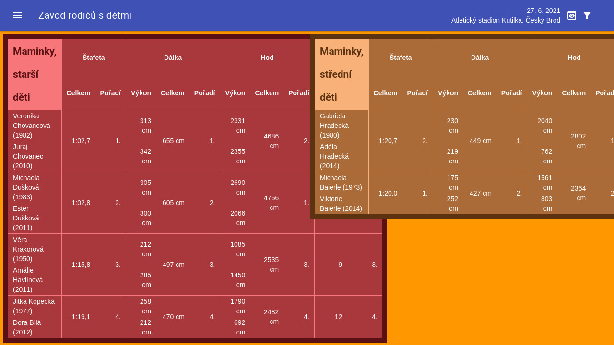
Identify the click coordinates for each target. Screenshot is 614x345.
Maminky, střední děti (342, 74)
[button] (17, 15)
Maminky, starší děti (35, 74)
